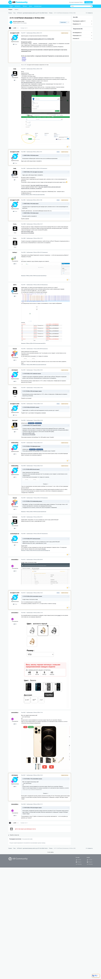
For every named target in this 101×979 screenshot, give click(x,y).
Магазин (25, 6)
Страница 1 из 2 (24, 822)
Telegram (78, 861)
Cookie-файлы (50, 852)
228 (15, 571)
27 (15, 545)
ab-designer (35, 391)
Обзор (11, 7)
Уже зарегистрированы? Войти (76, 2)
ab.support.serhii (20, 21)
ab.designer (15, 370)
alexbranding (14, 442)
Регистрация (88, 2)
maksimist (35, 373)
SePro (14, 284)
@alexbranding (38, 423)
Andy (14, 69)
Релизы (25, 23)
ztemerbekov (14, 559)
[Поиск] (77, 6)
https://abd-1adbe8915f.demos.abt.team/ (39, 185)
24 (15, 431)
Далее (14, 822)
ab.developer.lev (14, 533)
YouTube (78, 859)
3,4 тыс (15, 44)
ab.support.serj (36, 171)
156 (15, 454)
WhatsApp (79, 864)
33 (15, 296)
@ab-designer (31, 423)
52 (15, 528)
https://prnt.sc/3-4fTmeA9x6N (27, 233)
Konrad (15, 348)
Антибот (44, 549)
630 (15, 263)
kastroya (14, 517)
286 (15, 381)
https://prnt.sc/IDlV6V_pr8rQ (27, 231)
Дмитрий (14, 420)
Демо (30, 6)
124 (15, 360)
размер (58, 615)
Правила (16, 9)
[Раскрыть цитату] (23, 155)
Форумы (10, 9)
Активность (17, 6)
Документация (37, 6)
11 (15, 80)
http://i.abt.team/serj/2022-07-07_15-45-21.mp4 (31, 82)
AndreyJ (14, 252)
